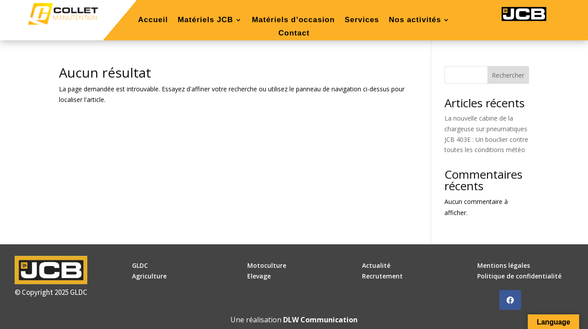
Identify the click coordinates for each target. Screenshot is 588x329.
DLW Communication (320, 320)
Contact (293, 33)
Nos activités (415, 20)
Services (362, 20)
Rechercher (508, 75)
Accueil (152, 20)
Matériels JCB (205, 20)
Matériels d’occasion (293, 20)
